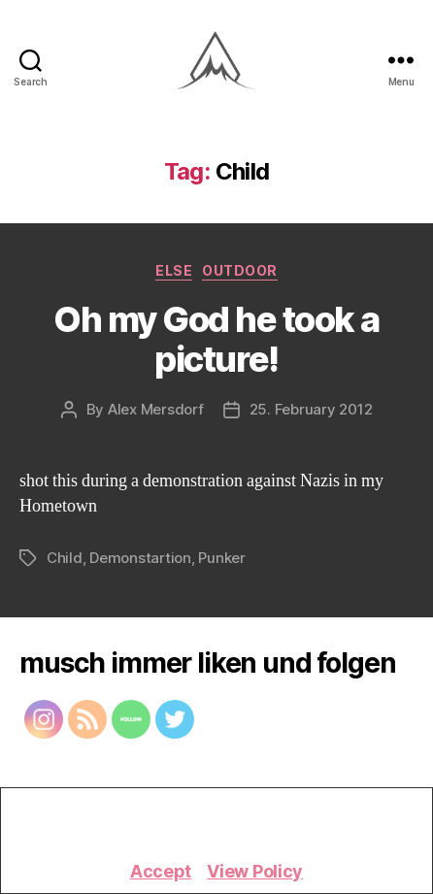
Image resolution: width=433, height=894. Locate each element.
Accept (160, 871)
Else (173, 270)
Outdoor (240, 270)
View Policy (255, 871)
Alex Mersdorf (156, 409)
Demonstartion (140, 557)
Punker (221, 557)
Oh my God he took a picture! (216, 339)
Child (65, 557)
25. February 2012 (311, 409)
